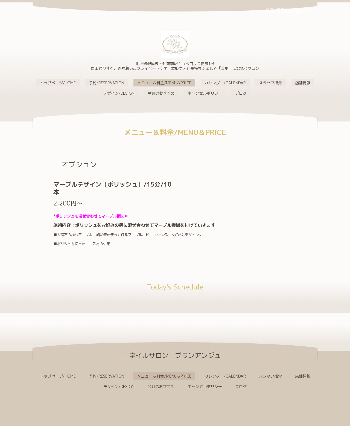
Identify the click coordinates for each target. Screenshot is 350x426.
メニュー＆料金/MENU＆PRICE (164, 82)
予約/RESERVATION (106, 82)
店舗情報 (302, 82)
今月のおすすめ (161, 93)
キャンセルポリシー (205, 93)
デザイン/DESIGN (119, 93)
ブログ (241, 93)
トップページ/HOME (58, 82)
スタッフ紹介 (270, 82)
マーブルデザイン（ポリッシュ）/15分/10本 (112, 188)
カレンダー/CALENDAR (225, 82)
